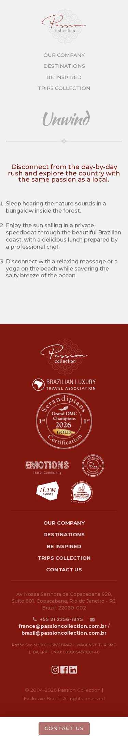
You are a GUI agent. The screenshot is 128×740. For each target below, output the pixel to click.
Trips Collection (64, 558)
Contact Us (64, 569)
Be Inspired (64, 546)
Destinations (64, 534)
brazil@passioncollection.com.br (64, 633)
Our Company (64, 523)
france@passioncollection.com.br (62, 626)
